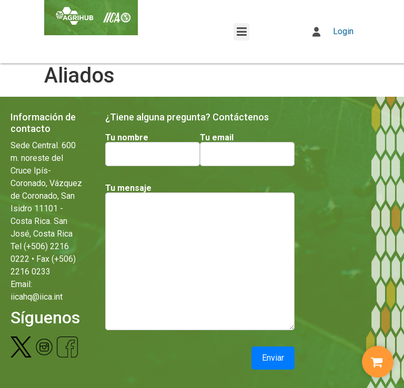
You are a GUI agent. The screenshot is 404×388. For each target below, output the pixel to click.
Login (333, 31)
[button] (241, 31)
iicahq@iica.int (37, 297)
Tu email (217, 138)
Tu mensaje (128, 188)
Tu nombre (126, 138)
